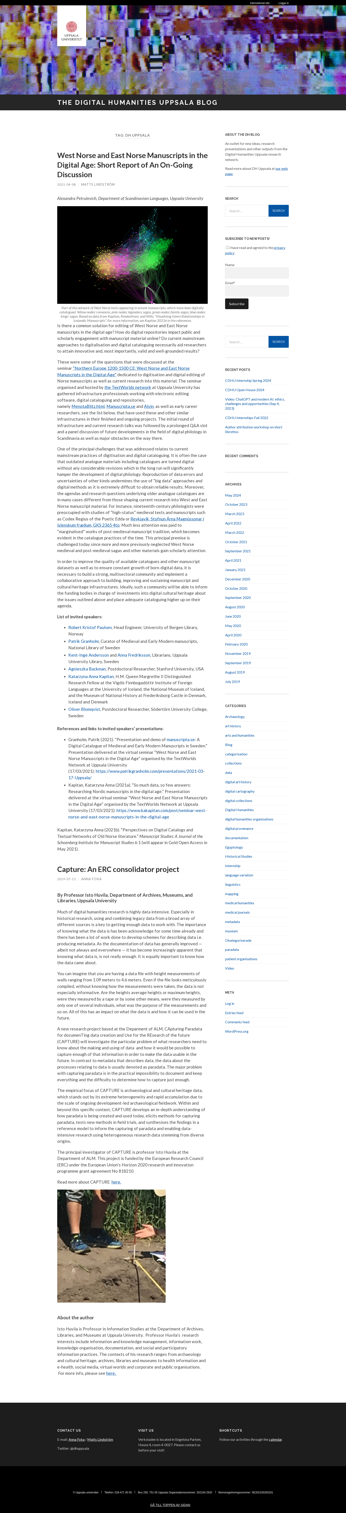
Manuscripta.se (120, 406)
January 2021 (235, 569)
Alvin (149, 406)
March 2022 (234, 532)
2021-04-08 (66, 184)
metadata (232, 921)
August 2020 (235, 607)
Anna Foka (92, 879)
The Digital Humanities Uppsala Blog (143, 102)
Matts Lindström (98, 184)
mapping (231, 893)
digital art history (238, 782)
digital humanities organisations (249, 819)
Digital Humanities (239, 810)
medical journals (237, 912)
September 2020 (238, 597)
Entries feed (234, 1012)
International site (260, 3)
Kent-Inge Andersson (88, 655)
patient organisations (241, 959)
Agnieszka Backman (87, 668)
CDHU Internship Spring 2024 (248, 380)
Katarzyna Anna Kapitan (91, 676)
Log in (229, 1003)
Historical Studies (238, 856)
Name (257, 270)
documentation (236, 837)
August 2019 (235, 672)
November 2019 (237, 653)
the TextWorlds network (127, 387)
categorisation (236, 754)
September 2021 (238, 551)
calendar (275, 1439)
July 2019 (232, 681)
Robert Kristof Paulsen (90, 627)
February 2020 (236, 644)
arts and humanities (239, 735)
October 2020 (236, 588)
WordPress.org (236, 1031)
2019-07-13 (66, 879)
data (228, 772)
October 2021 (236, 541)
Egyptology (234, 847)
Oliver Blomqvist (84, 709)
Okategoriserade (238, 940)
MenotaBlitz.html (88, 406)
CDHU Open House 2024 (244, 390)
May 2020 (233, 625)
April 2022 (233, 523)
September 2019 (238, 663)
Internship (232, 865)
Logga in (284, 3)
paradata (232, 949)
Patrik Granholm (83, 641)
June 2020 (233, 616)
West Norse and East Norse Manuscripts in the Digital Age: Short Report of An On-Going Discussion (130, 164)
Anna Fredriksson (134, 655)
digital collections (238, 800)
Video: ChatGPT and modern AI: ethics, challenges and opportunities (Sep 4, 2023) (255, 403)
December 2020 (237, 579)
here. (116, 1181)
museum (231, 931)
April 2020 (233, 635)
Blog (228, 744)
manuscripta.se (181, 739)
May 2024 (233, 495)
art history (233, 726)
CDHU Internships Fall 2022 (246, 417)
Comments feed (237, 1022)
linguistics (232, 884)
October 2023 (236, 504)
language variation (239, 875)
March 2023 (234, 514)
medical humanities (239, 903)
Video (229, 968)
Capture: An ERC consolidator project (123, 869)
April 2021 (233, 560)
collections (233, 763)
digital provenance (239, 828)
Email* (257, 288)
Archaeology (235, 716)
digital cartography (239, 791)
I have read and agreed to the (255, 250)
